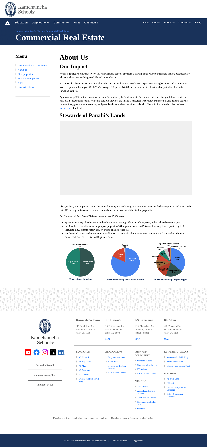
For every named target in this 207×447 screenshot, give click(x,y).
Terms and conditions (119, 441)
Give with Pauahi (45, 365)
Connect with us (26, 87)
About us (169, 22)
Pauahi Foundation (175, 362)
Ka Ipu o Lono (173, 379)
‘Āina (76, 22)
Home (18, 31)
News (146, 22)
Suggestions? (138, 441)
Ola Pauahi (91, 22)
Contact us (184, 22)
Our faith (141, 409)
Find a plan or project (28, 78)
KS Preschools (85, 370)
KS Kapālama (85, 362)
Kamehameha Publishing (177, 357)
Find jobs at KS (45, 384)
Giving (197, 22)
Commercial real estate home (32, 65)
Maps (41, 31)
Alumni (156, 22)
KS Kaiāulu (142, 369)
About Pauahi (143, 387)
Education (21, 22)
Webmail (170, 383)
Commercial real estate (147, 365)
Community (61, 22)
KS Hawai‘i (84, 357)
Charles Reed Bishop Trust (178, 366)
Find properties (25, 74)
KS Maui (82, 366)
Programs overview (116, 357)
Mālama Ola (84, 374)
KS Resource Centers (117, 373)
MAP (108, 339)
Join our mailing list (44, 375)
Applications (40, 22)
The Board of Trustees (146, 398)
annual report (66, 108)
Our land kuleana (144, 361)
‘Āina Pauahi (29, 31)
